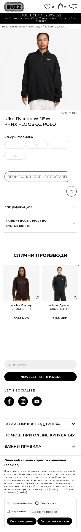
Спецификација (38, 207)
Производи (35, 26)
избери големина (18, 137)
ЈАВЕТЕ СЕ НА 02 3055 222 (40, 15)
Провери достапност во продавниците (38, 223)
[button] (71, 191)
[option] (40, 18)
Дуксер (61, 26)
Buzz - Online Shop (13, 26)
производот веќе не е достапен (37, 177)
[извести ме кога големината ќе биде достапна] (15, 145)
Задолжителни (21, 503)
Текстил (49, 26)
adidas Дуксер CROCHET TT (21, 307)
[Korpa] (60, 8)
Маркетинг (19, 511)
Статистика (48, 503)
